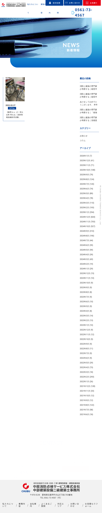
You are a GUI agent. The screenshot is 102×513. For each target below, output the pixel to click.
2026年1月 (84, 156)
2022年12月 (85, 330)
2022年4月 (84, 367)
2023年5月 (84, 306)
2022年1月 (84, 381)
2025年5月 (84, 193)
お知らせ (83, 136)
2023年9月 (84, 287)
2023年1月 (84, 325)
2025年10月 (85, 170)
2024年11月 (85, 222)
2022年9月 (84, 344)
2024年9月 (84, 231)
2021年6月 (84, 414)
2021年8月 (84, 405)
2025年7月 (84, 184)
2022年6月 (84, 358)
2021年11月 (85, 391)
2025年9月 (84, 174)
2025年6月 (84, 189)
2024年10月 (85, 226)
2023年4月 (84, 311)
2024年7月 (84, 240)
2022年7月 (84, 353)
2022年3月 (84, 372)
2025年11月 (85, 165)
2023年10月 (85, 283)
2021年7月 (84, 410)
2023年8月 (84, 292)
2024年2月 (84, 264)
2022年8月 (84, 348)
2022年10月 (85, 339)
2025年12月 (85, 160)
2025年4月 (84, 198)
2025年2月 (84, 207)
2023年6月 (84, 301)
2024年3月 (84, 259)
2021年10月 (85, 395)
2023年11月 (85, 278)
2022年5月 (84, 363)
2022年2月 (84, 377)
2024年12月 (85, 217)
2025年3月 (84, 203)
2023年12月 (85, 273)
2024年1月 (84, 269)
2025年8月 (84, 179)
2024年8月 (84, 236)
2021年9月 (84, 400)
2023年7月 (84, 297)
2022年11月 (85, 334)
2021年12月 (85, 386)
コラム (83, 140)
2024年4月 (84, 254)
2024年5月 (84, 250)
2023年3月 (84, 316)
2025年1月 (84, 212)
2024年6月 (84, 245)
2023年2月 (84, 320)
